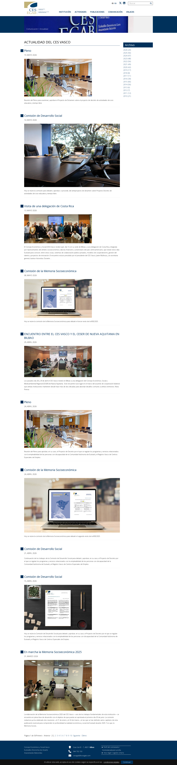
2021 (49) (127, 64)
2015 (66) (127, 81)
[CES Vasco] (36, 8)
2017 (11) (127, 76)
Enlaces (130, 12)
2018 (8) (126, 73)
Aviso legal (107, 753)
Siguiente (76, 735)
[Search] (139, 3)
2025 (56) (127, 53)
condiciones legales (111, 762)
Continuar (127, 762)
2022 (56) (127, 61)
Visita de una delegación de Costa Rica (49, 206)
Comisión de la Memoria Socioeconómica (50, 271)
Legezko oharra (118, 753)
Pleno (27, 51)
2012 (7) (126, 90)
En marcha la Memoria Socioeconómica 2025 (53, 652)
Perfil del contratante (111, 747)
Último (84, 735)
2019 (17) (127, 70)
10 (71, 735)
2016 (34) (127, 79)
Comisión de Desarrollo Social (43, 116)
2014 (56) (127, 84)
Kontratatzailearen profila (111, 750)
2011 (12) (127, 93)
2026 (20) (127, 50)
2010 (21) (127, 96)
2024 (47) (127, 55)
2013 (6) (126, 87)
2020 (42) (127, 67)
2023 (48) (127, 58)
